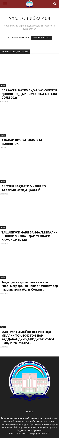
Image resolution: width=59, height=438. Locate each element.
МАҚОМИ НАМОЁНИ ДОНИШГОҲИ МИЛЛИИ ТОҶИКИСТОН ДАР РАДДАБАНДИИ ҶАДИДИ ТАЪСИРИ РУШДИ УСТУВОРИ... (27, 337)
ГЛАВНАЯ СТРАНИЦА (41, 38)
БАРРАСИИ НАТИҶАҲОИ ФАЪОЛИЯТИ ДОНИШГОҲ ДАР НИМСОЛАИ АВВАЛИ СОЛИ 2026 (29, 94)
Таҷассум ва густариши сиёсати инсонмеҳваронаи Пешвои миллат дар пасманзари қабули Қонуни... (29, 286)
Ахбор (3, 85)
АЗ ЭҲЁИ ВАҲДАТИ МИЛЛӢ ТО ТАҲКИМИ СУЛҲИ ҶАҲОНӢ (23, 188)
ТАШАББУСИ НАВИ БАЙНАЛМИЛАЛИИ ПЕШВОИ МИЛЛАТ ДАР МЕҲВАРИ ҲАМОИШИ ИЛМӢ (29, 236)
